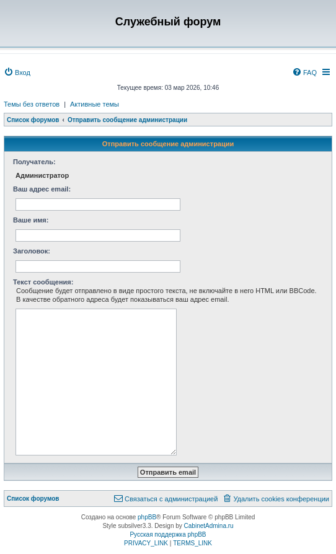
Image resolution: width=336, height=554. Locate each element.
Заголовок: (31, 251)
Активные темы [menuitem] (94, 104)
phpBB (147, 517)
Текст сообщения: (43, 282)
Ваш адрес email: (42, 189)
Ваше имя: (30, 220)
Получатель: (34, 161)
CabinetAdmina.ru (209, 525)
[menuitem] (17, 72)
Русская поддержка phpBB (168, 534)
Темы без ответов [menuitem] (32, 104)
